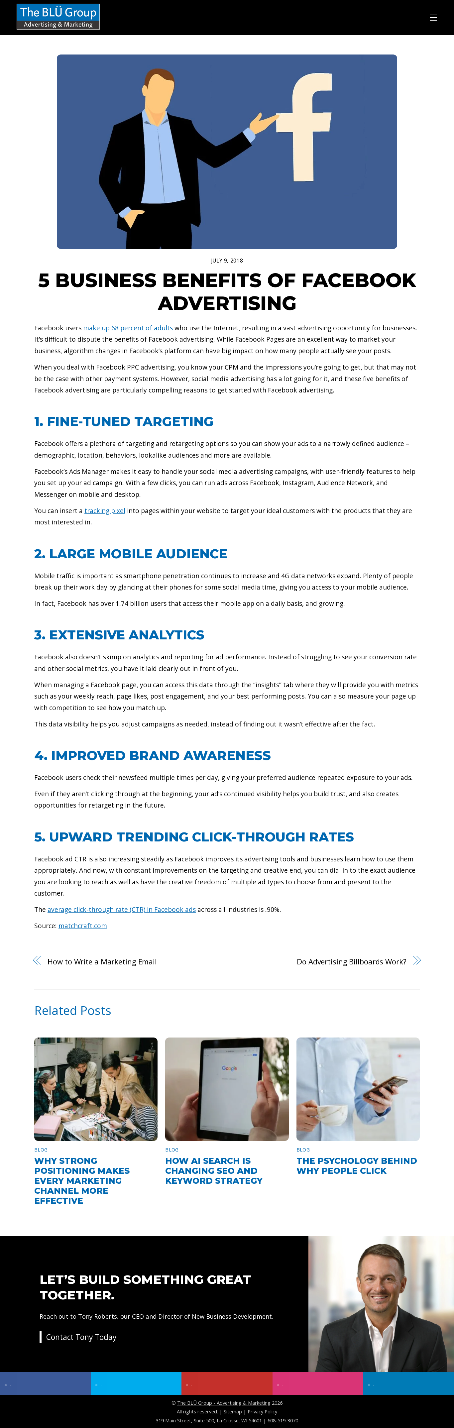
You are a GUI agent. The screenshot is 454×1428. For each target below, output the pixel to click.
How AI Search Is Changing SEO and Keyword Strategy (214, 1171)
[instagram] (318, 1383)
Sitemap (233, 1411)
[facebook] (45, 1383)
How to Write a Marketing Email (102, 961)
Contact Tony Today (83, 1344)
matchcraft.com (82, 925)
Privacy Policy (262, 1411)
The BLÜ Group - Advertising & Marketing (224, 1402)
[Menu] (433, 16)
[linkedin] (408, 1383)
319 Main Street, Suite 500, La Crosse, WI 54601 (209, 1420)
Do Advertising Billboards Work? (351, 961)
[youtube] (226, 1383)
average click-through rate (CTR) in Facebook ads (122, 909)
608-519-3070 (283, 1420)
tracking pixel (104, 510)
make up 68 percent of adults (128, 327)
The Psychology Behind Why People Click (356, 1166)
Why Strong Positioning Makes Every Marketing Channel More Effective (82, 1181)
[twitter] (136, 1383)
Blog (41, 1150)
